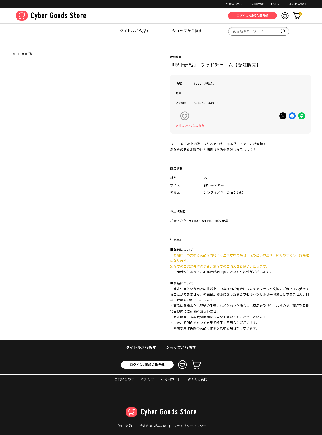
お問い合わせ (234, 4)
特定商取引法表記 (153, 425)
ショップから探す (187, 31)
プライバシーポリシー (189, 425)
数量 (179, 93)
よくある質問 (297, 4)
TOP (13, 53)
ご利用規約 (124, 425)
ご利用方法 (257, 4)
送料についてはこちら (190, 125)
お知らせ (276, 4)
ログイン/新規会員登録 (147, 364)
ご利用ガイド (171, 379)
